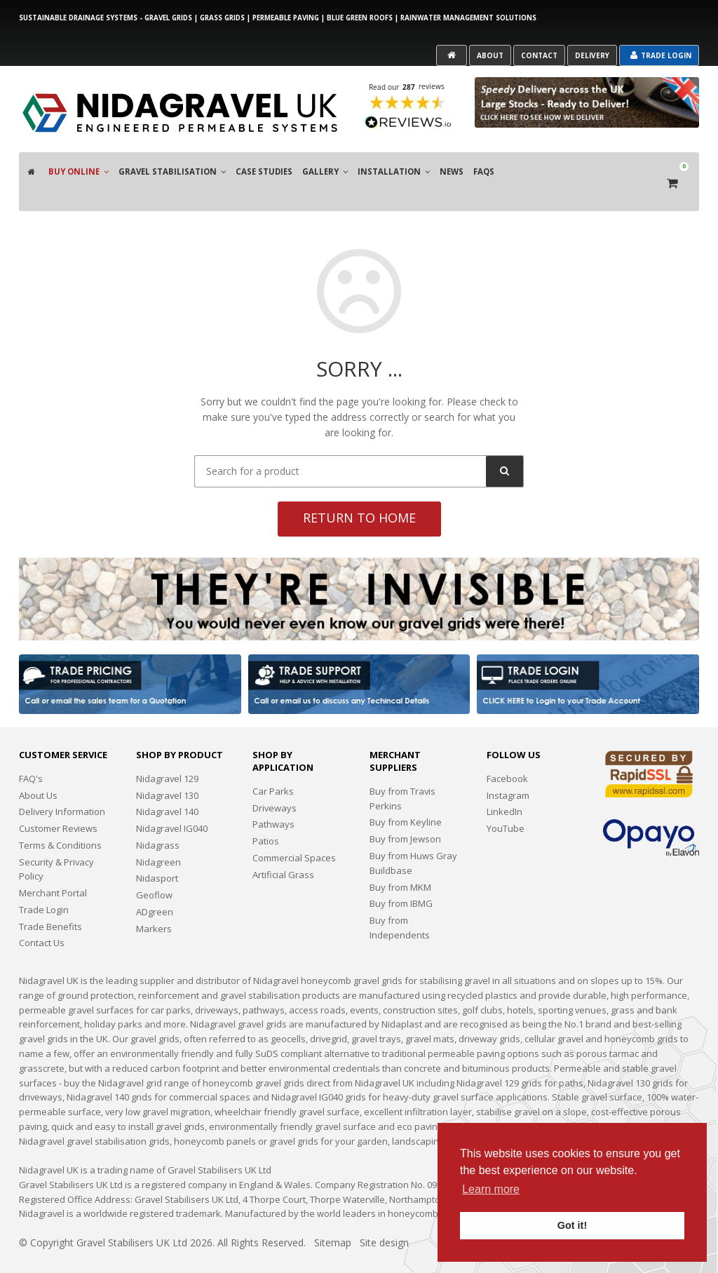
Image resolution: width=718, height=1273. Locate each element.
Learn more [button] (491, 1189)
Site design (384, 1215)
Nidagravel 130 (167, 768)
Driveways (274, 780)
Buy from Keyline (406, 795)
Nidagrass (158, 817)
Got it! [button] (572, 1225)
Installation (394, 164)
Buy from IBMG (401, 876)
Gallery (325, 164)
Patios (265, 813)
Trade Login (660, 55)
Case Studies (264, 164)
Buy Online (78, 164)
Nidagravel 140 (167, 784)
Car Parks (273, 763)
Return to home (359, 490)
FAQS (483, 164)
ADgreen (154, 884)
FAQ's (31, 751)
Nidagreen (158, 834)
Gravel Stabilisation (172, 164)
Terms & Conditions (60, 817)
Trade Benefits (50, 899)
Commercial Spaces (294, 830)
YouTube (505, 801)
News (451, 164)
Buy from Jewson (405, 811)
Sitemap (332, 1215)
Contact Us (42, 916)
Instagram (508, 768)
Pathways (273, 797)
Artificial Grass (283, 847)
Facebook (507, 751)
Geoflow (154, 867)
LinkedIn (504, 784)
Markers (154, 901)
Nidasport (157, 851)
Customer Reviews (58, 801)
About (490, 55)
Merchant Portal (53, 865)
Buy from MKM (400, 860)
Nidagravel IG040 (172, 801)
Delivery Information (62, 784)
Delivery (592, 55)
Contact (539, 55)
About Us (38, 768)
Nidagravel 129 (167, 751)
